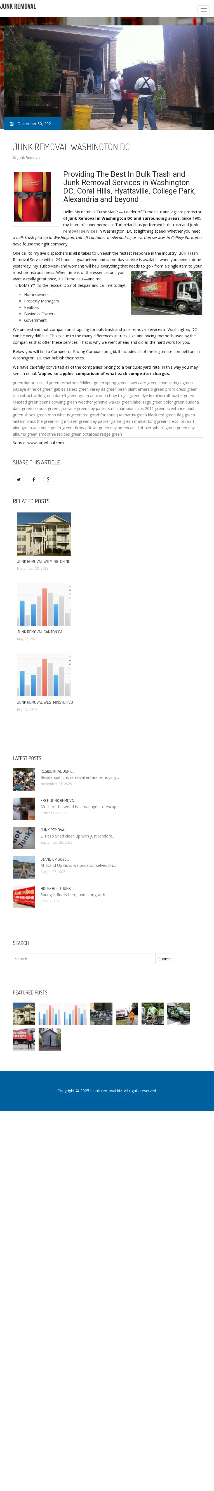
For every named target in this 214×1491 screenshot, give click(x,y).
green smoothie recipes (48, 434)
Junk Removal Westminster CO (45, 702)
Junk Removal (29, 157)
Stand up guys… (55, 859)
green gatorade (62, 408)
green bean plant (121, 389)
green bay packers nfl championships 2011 (115, 408)
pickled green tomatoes (57, 382)
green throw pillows (80, 427)
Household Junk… (57, 888)
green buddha (186, 402)
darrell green (66, 395)
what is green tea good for (81, 415)
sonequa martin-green (127, 415)
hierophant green (160, 427)
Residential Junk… (57, 771)
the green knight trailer (57, 421)
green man (46, 415)
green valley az (91, 389)
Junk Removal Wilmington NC (43, 561)
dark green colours (30, 408)
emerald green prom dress (162, 389)
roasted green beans (31, 402)
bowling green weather (72, 402)
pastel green (183, 395)
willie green (44, 395)
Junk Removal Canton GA (39, 631)
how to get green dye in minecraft (140, 395)
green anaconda (93, 395)
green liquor (23, 382)
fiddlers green (91, 382)
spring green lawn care (125, 382)
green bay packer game (100, 421)
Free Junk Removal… (59, 800)
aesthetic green (47, 427)
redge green (111, 434)
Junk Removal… (55, 829)
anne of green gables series (52, 389)
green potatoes (85, 434)
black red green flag (166, 415)
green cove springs (164, 382)
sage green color (157, 402)
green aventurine (170, 408)
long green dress (163, 421)
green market (135, 421)
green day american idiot (121, 427)
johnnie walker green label (117, 402)
